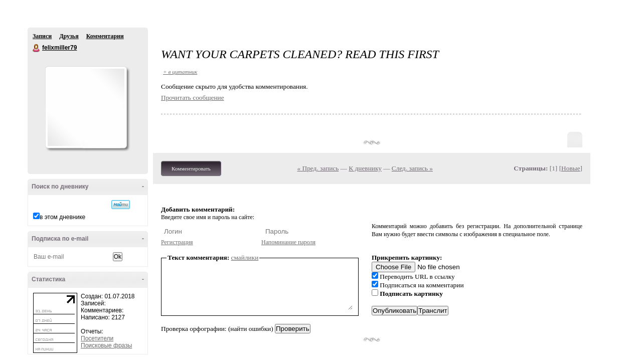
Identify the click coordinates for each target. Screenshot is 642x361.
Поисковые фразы (106, 345)
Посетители (97, 338)
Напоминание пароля (288, 242)
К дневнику (365, 168)
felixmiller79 (37, 48)
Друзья (68, 36)
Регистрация (177, 242)
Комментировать (191, 168)
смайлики (245, 257)
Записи (42, 36)
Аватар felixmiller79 (85, 107)
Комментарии (105, 36)
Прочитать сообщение (192, 97)
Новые (570, 168)
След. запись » (412, 168)
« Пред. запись (318, 168)
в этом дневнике (62, 217)
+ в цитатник (180, 72)
